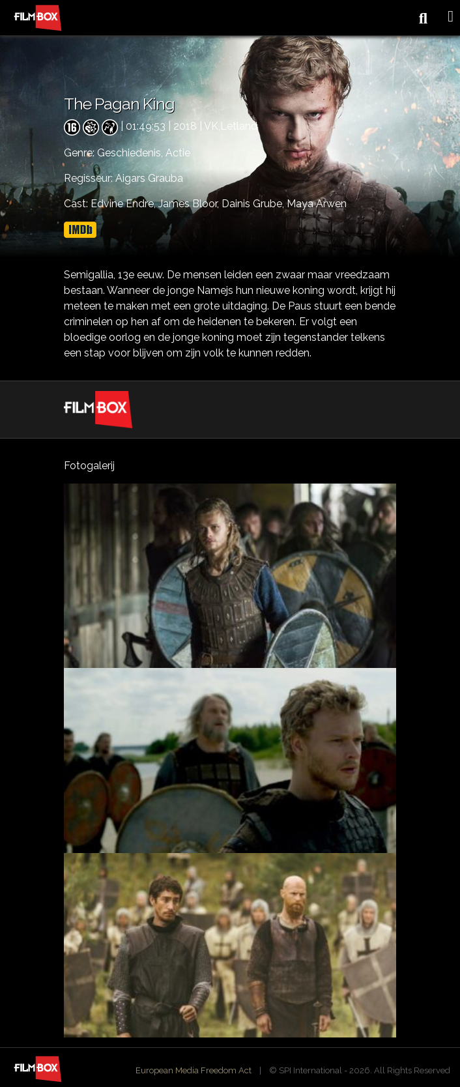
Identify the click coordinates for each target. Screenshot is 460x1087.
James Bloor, (190, 203)
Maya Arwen (317, 203)
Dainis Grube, (254, 203)
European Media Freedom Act (194, 1070)
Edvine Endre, (124, 203)
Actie (177, 153)
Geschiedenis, (131, 153)
